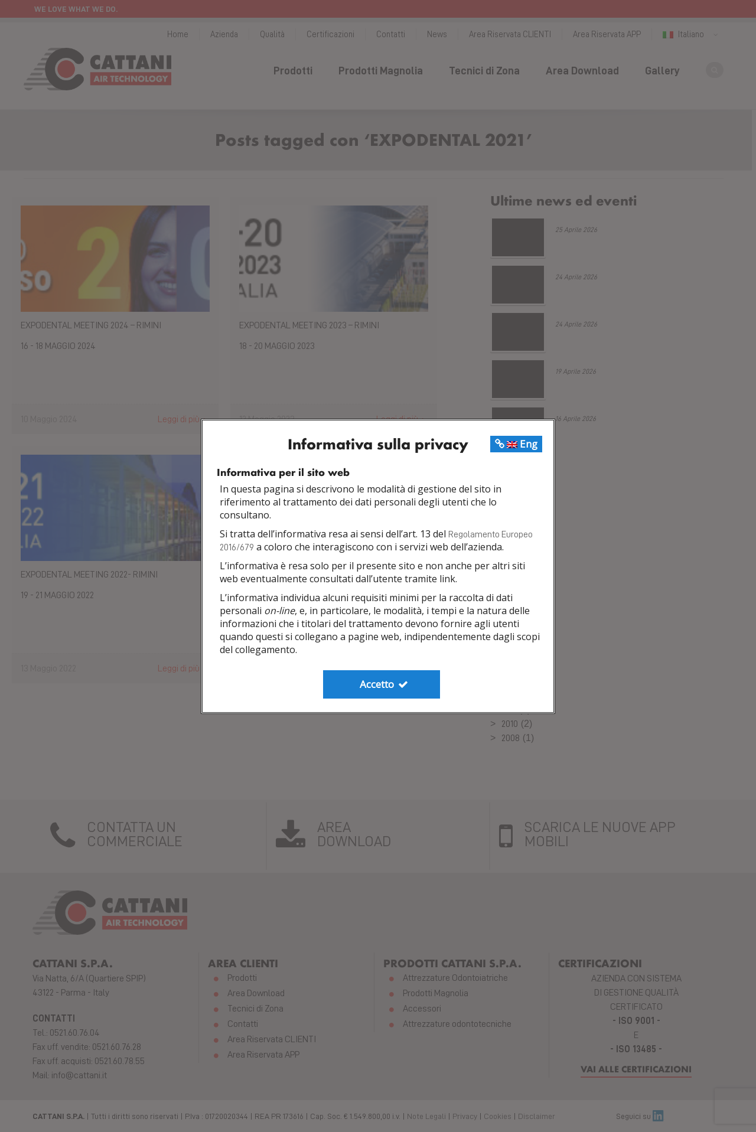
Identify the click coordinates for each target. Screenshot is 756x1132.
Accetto (384, 684)
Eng (516, 444)
